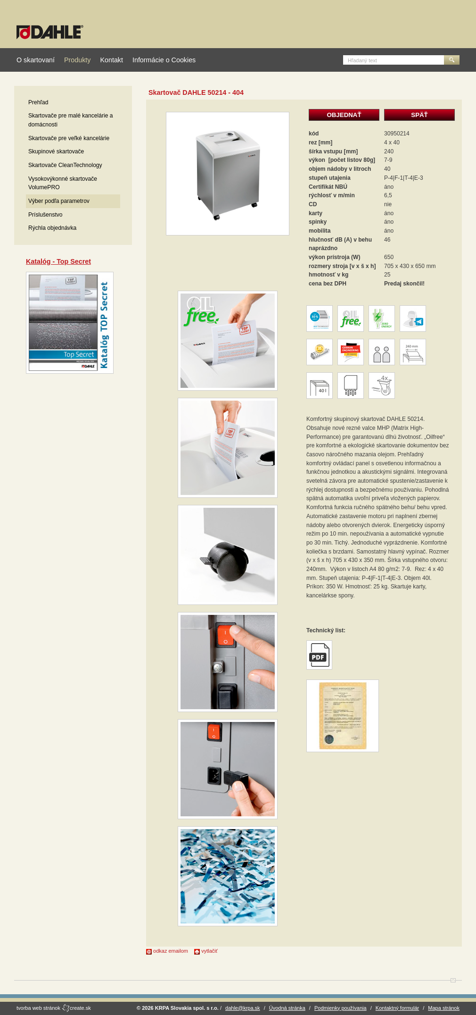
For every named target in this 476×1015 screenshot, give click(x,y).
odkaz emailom (167, 951)
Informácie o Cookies (164, 60)
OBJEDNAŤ (344, 114)
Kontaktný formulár (397, 1008)
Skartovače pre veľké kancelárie (68, 138)
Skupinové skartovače (56, 151)
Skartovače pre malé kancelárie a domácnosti (70, 120)
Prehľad (38, 102)
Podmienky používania (340, 1008)
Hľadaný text (362, 60)
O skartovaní (35, 60)
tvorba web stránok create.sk (53, 1008)
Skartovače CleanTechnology (65, 165)
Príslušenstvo (45, 214)
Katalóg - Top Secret (58, 261)
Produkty (77, 60)
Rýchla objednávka (52, 228)
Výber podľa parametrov (59, 201)
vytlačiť (206, 951)
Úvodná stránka (287, 1008)
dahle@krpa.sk (242, 1008)
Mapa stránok (444, 1008)
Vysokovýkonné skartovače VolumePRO (62, 183)
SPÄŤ (419, 114)
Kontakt (111, 60)
